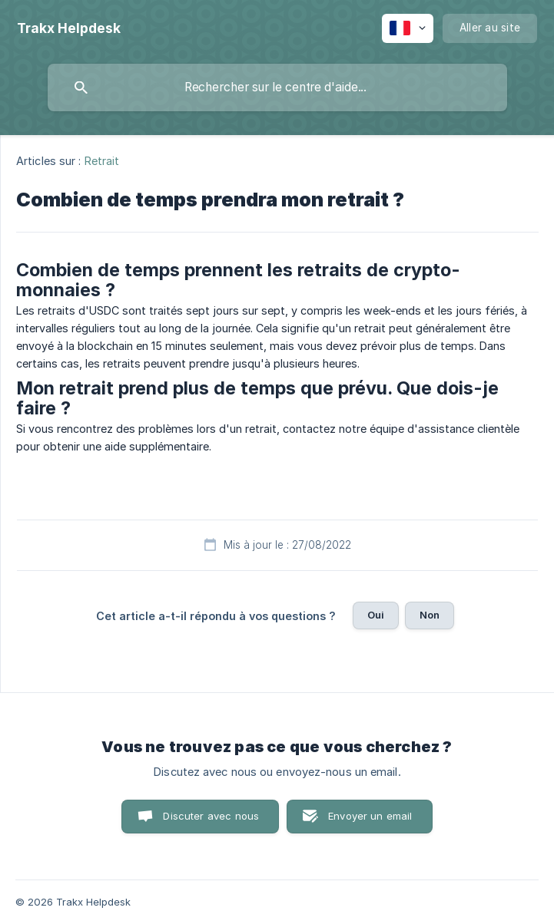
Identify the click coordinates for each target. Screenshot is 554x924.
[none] (69, 28)
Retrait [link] (102, 160)
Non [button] (430, 615)
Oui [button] (375, 615)
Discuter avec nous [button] (211, 816)
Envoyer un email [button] (370, 816)
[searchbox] (277, 87)
